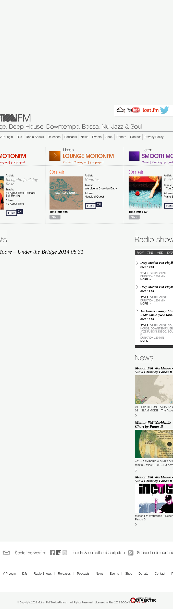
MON (140, 252)
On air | (67, 162)
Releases (54, 137)
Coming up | (81, 162)
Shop (109, 137)
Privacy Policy (154, 137)
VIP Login (9, 573)
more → (145, 279)
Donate (121, 137)
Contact (135, 137)
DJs (19, 137)
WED (159, 252)
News (84, 137)
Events (97, 137)
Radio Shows (35, 137)
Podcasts (70, 137)
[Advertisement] (86, 51)
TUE (150, 252)
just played (18, 162)
